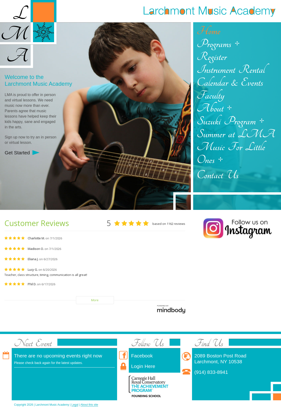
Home (208, 31)
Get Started (17, 152)
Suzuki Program (226, 121)
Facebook (142, 355)
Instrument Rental (231, 69)
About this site (89, 404)
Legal (74, 404)
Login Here (143, 366)
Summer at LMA (236, 134)
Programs (214, 43)
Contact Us (217, 175)
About (210, 108)
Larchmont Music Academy (209, 11)
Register (211, 56)
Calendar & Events (230, 82)
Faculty (210, 95)
